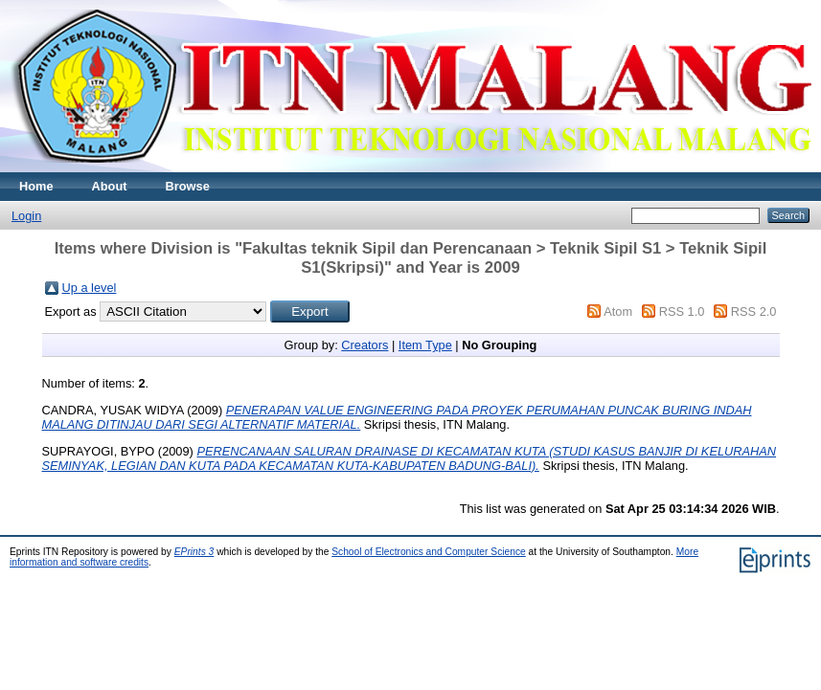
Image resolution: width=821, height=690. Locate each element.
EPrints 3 (194, 551)
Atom (618, 311)
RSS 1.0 (682, 311)
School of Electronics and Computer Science (428, 551)
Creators (364, 345)
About (109, 186)
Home (36, 186)
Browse (188, 186)
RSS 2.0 (754, 311)
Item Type (425, 345)
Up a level (89, 287)
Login (26, 216)
